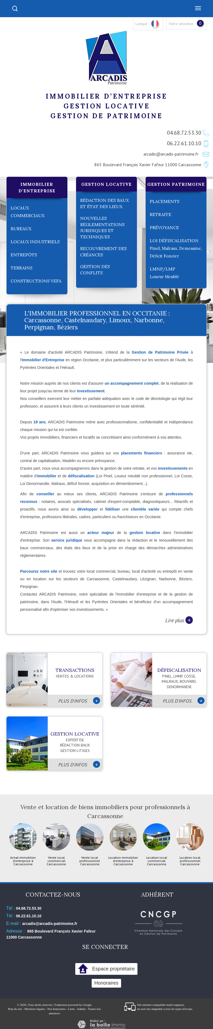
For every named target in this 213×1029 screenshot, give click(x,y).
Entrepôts (24, 254)
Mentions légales (34, 1008)
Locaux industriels (35, 241)
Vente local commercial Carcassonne (56, 861)
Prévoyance (164, 227)
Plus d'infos (79, 700)
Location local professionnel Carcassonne (189, 861)
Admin (81, 1008)
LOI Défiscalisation (176, 248)
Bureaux (21, 228)
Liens (71, 1008)
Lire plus (179, 620)
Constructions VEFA (36, 281)
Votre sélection (181, 23)
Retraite (160, 214)
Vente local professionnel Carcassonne (89, 861)
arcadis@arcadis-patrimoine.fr (171, 154)
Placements (164, 201)
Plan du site (15, 1008)
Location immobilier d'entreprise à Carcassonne (123, 861)
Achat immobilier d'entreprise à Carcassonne (23, 861)
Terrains (21, 268)
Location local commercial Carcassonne (156, 861)
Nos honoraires (56, 1008)
